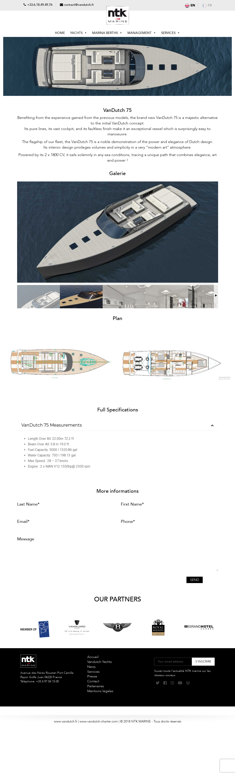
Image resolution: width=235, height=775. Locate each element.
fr (207, 5)
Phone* (128, 521)
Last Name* (28, 504)
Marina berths (107, 33)
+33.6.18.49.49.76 (39, 5)
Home (60, 33)
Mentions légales (100, 691)
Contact (93, 681)
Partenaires (95, 686)
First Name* (132, 504)
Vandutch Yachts (99, 661)
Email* (23, 521)
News (91, 666)
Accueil (93, 657)
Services (170, 33)
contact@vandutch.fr (79, 5)
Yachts (78, 33)
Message (25, 539)
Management (141, 33)
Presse (92, 676)
